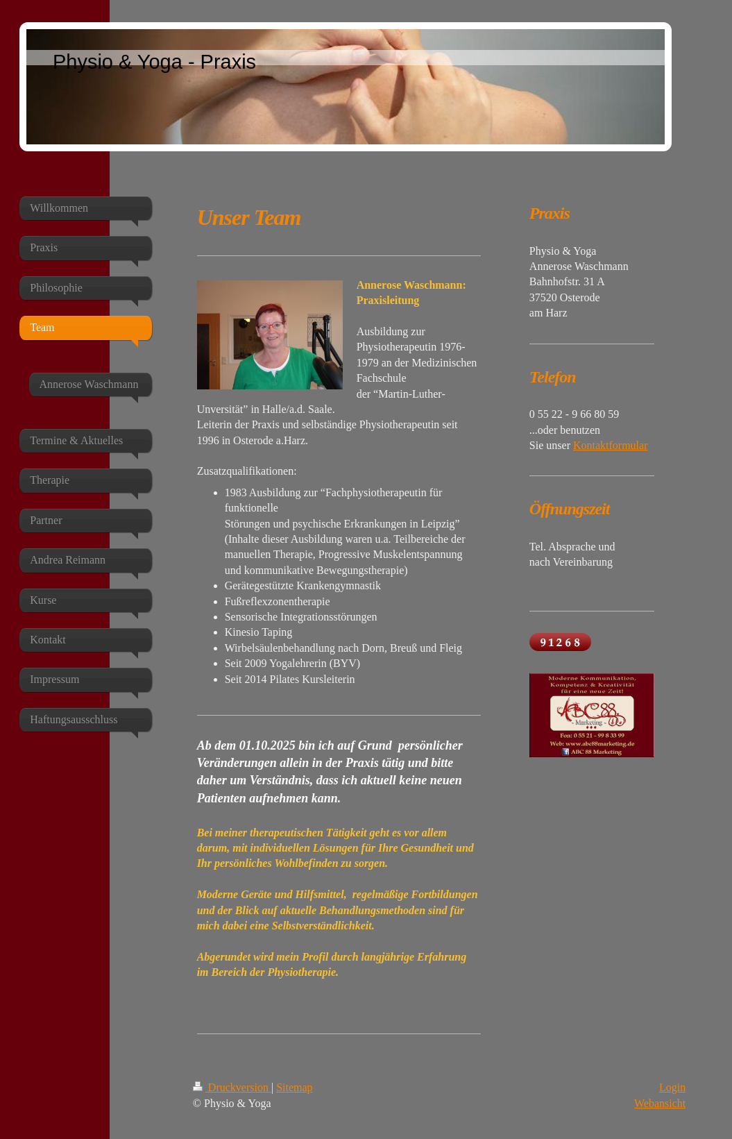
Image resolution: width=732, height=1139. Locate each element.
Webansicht (660, 1103)
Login (672, 1087)
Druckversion (232, 1087)
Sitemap (294, 1087)
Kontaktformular (610, 445)
